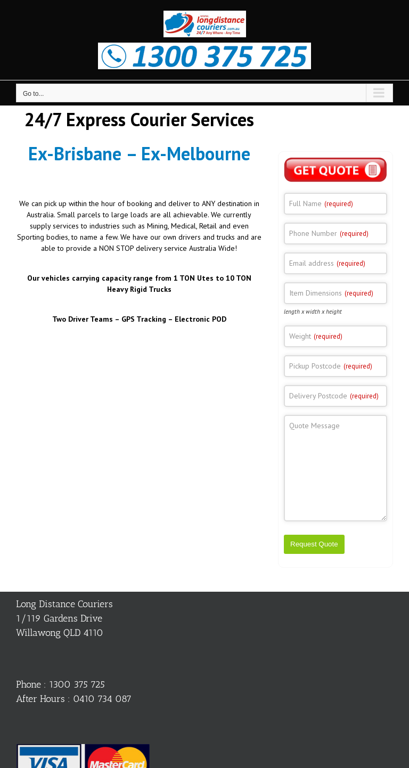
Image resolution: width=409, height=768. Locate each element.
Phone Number (329, 233)
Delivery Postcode (334, 396)
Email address (327, 263)
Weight (315, 336)
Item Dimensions (331, 293)
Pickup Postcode (330, 366)
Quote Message (314, 425)
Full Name (321, 203)
